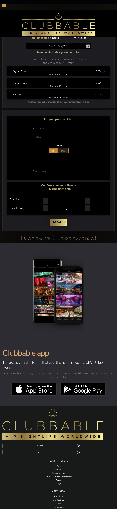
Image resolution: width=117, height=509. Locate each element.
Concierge (58, 506)
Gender (58, 145)
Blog (58, 466)
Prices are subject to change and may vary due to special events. (58, 101)
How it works (58, 473)
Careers (59, 503)
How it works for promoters (58, 476)
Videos (58, 469)
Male (53, 150)
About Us (58, 496)
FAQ (58, 483)
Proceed (58, 222)
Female (63, 150)
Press (58, 480)
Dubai (83, 38)
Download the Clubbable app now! (58, 238)
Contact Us (58, 499)
